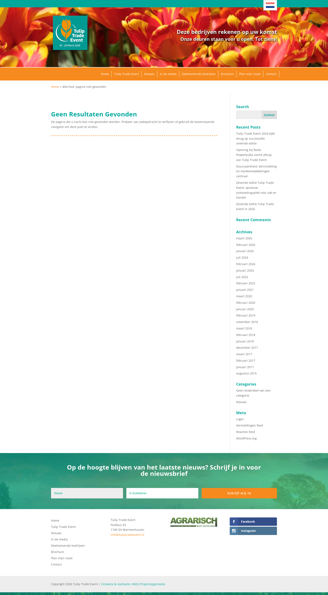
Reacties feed (245, 432)
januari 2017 (245, 367)
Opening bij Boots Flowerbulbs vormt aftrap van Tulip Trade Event (254, 155)
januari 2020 (245, 309)
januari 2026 (245, 251)
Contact (271, 74)
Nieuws (149, 74)
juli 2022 (242, 277)
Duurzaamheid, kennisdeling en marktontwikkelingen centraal (256, 171)
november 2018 (247, 322)
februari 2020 (245, 303)
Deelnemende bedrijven (199, 74)
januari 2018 (245, 341)
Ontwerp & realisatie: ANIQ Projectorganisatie (133, 584)
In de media (168, 74)
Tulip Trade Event (126, 74)
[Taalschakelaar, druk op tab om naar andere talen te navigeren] (270, 5)
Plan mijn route (250, 74)
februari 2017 (245, 361)
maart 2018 (244, 328)
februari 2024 (245, 264)
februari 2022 (245, 283)
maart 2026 (244, 238)
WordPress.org (246, 438)
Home (105, 74)
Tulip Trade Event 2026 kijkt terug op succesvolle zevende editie (255, 139)
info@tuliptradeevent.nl (127, 535)
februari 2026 (245, 245)
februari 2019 (245, 315)
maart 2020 (244, 296)
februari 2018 (245, 335)
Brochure (227, 74)
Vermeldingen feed (249, 425)
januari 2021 (245, 290)
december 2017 (247, 348)
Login (240, 419)
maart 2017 (244, 354)
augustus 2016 (246, 373)
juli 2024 (242, 257)
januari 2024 (245, 270)
